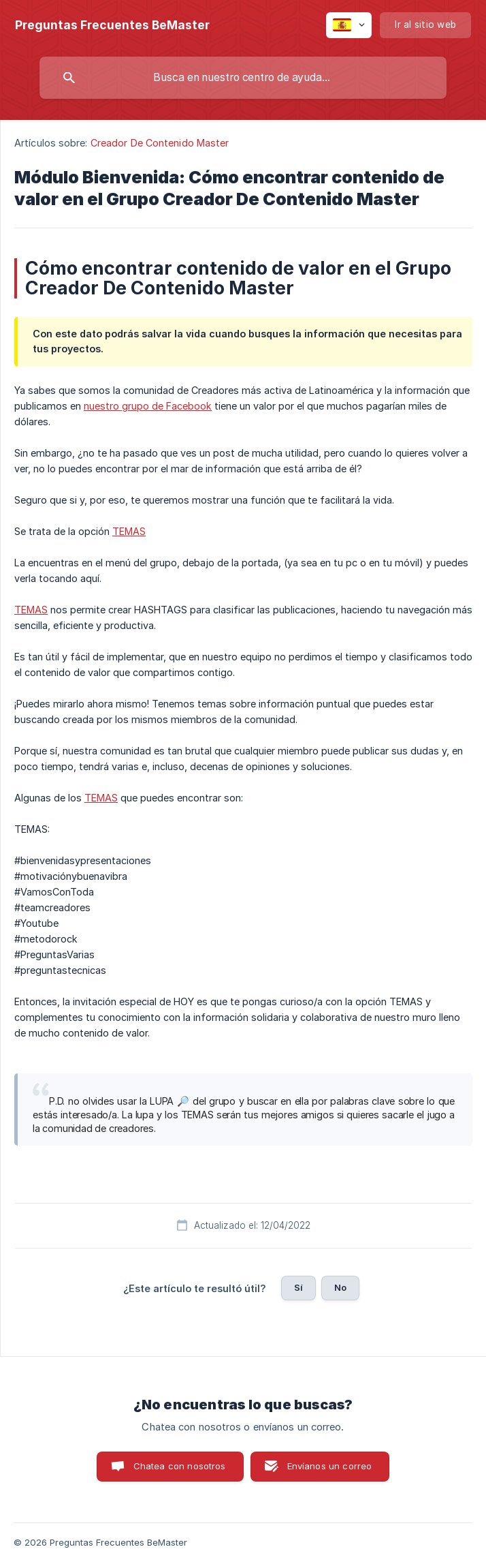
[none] (112, 25)
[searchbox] (243, 78)
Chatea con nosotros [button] (179, 1465)
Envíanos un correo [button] (329, 1465)
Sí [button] (298, 1287)
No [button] (340, 1287)
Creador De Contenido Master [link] (160, 143)
